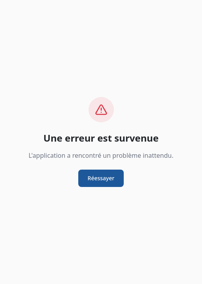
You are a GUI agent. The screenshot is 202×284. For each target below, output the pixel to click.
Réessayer (101, 178)
